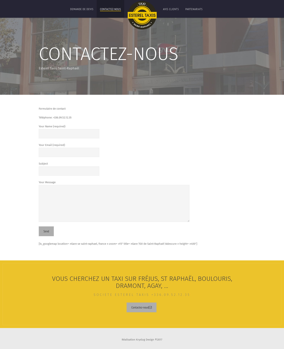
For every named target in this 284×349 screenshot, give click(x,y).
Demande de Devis (81, 9)
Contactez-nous (110, 9)
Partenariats (194, 9)
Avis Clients (171, 9)
